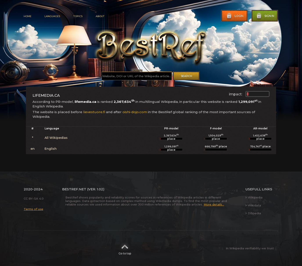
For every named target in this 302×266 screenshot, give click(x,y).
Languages (52, 16)
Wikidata (253, 205)
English (51, 149)
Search (186, 76)
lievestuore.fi (94, 112)
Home (27, 16)
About (100, 16)
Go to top (124, 248)
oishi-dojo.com (134, 112)
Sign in (265, 16)
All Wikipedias (56, 138)
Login (234, 16)
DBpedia (253, 213)
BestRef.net (74, 189)
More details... (214, 204)
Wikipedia (253, 197)
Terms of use (33, 209)
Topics (78, 16)
